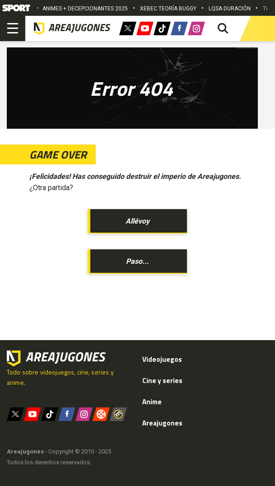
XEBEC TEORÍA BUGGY (168, 8)
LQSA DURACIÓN (230, 8)
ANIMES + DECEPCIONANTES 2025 (85, 8)
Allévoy (138, 221)
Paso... (137, 261)
